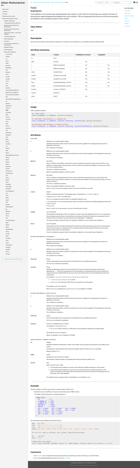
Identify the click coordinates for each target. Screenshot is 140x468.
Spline (7, 227)
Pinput (7, 180)
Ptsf (7, 202)
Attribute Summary (129, 16)
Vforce (7, 251)
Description (127, 13)
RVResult (8, 211)
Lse (6, 146)
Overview (5, 11)
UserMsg (8, 247)
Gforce (7, 126)
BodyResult (8, 67)
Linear (7, 141)
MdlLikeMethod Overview (12, 155)
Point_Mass (8, 186)
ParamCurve (9, 171)
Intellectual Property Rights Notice (78, 465)
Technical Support (92, 465)
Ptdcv (7, 195)
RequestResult (9, 206)
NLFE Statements (8, 49)
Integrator (8, 135)
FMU (7, 114)
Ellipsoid (8, 103)
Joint (7, 137)
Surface (8, 233)
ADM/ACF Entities (8, 47)
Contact (8, 76)
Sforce (7, 216)
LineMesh (8, 144)
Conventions (9, 54)
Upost (7, 242)
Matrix (7, 153)
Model (7, 159)
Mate (7, 150)
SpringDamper (9, 229)
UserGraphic (9, 245)
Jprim (7, 139)
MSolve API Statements (10, 52)
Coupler (8, 79)
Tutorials (5, 14)
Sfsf (7, 218)
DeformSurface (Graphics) (12, 94)
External (8, 108)
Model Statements (8, 39)
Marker (7, 148)
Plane (7, 182)
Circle (7, 74)
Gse (7, 130)
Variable (8, 249)
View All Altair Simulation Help (14, 259)
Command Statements (9, 36)
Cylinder (8, 88)
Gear (7, 123)
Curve (7, 81)
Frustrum (8, 119)
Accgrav (8, 56)
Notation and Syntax (9, 21)
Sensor (7, 213)
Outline (8, 168)
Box (7, 70)
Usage (126, 18)
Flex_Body (8, 112)
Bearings (8, 65)
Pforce (7, 177)
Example (127, 23)
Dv (6, 101)
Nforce (7, 164)
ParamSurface (9, 173)
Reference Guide (10, 18)
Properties (40, 456)
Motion (7, 162)
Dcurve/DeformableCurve (12, 90)
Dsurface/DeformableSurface (13, 99)
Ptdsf (7, 198)
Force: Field (67, 458)
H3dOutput (8, 132)
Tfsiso (7, 236)
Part (7, 175)
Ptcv (7, 193)
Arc (6, 58)
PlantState (8, 184)
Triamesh (8, 238)
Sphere (7, 224)
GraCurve (8, 128)
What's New (6, 9)
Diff (7, 97)
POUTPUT (8, 189)
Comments (127, 26)
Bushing (8, 72)
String (7, 231)
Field (7, 110)
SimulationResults (10, 220)
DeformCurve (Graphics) (12, 92)
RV (6, 209)
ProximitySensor (10, 191)
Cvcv (7, 83)
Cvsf (7, 85)
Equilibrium (9, 106)
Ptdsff (7, 200)
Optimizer (8, 166)
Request (8, 204)
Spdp (7, 222)
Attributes (127, 21)
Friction (8, 117)
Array (7, 61)
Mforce (7, 157)
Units (7, 240)
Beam (7, 63)
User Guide (9, 16)
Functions (6, 41)
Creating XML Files (12, 23)
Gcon (7, 121)
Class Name (127, 10)
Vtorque (8, 254)
